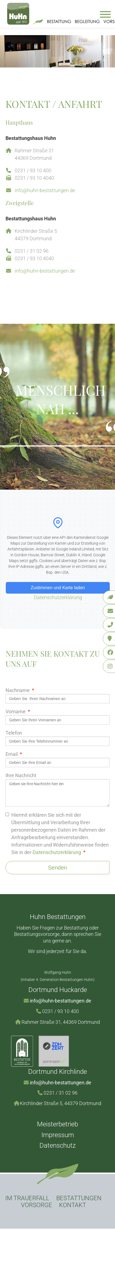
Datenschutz (57, 1145)
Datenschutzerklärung (58, 597)
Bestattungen (78, 1198)
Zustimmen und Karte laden (58, 587)
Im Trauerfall (27, 1198)
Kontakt (72, 1205)
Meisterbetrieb (57, 1124)
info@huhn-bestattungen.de (45, 190)
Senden (57, 868)
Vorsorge (36, 1205)
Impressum (57, 1135)
